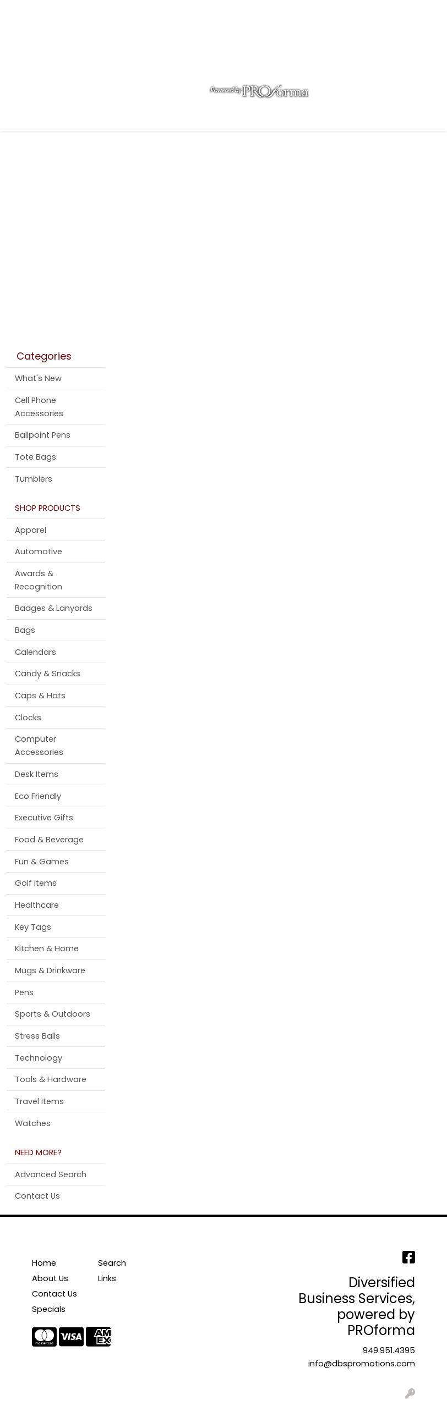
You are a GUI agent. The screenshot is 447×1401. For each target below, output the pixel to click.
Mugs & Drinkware (50, 970)
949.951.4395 (389, 1350)
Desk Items (36, 774)
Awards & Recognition (38, 580)
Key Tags (33, 927)
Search (293, 11)
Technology (38, 1057)
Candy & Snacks (47, 673)
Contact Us (115, 11)
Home (23, 11)
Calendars (35, 652)
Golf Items (36, 883)
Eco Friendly (38, 796)
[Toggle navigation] (17, 118)
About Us (63, 11)
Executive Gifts (44, 817)
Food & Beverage (49, 839)
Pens (24, 992)
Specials (49, 1309)
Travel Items (39, 1101)
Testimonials (175, 11)
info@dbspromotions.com (361, 1363)
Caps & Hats (40, 695)
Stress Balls (37, 1035)
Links (107, 1278)
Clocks (28, 717)
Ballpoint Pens (42, 434)
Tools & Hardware (50, 1079)
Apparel (30, 530)
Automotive (38, 551)
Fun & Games (42, 861)
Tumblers (33, 478)
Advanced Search (50, 1174)
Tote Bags (35, 456)
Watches (33, 1123)
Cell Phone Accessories (39, 407)
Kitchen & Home (47, 948)
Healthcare (37, 905)
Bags (25, 630)
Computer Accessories (39, 745)
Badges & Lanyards (53, 608)
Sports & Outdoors (52, 1013)
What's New (38, 378)
